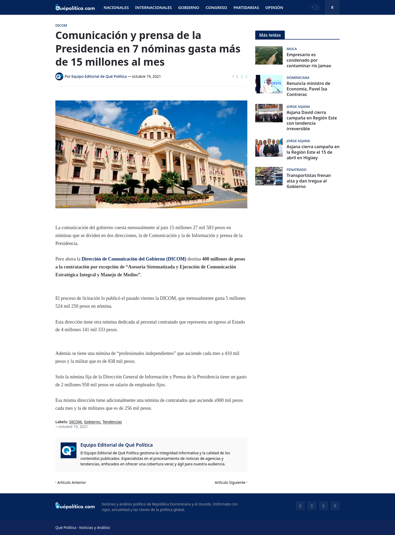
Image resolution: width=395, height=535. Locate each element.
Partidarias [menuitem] (246, 7)
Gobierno (92, 422)
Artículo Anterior (71, 482)
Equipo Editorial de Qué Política (116, 445)
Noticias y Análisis (94, 527)
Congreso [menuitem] (216, 7)
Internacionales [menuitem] (153, 7)
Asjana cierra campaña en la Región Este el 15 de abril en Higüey (313, 152)
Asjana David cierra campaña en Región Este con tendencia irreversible (312, 121)
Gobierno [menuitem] (188, 7)
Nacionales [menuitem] (116, 7)
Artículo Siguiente (230, 482)
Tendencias (112, 422)
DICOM (75, 422)
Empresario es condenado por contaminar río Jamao (309, 60)
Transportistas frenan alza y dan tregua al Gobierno (309, 181)
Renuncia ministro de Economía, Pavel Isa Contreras (308, 89)
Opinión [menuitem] (274, 7)
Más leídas (270, 35)
